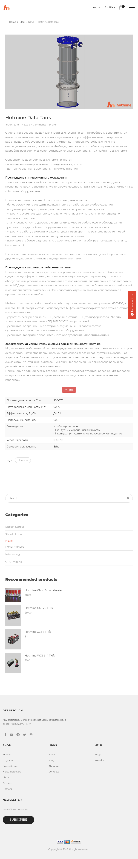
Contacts (54, 771)
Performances (14, 546)
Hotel (52, 754)
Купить (69, 389)
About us (54, 766)
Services (7, 783)
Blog (23, 22)
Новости (23, 460)
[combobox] (97, 7)
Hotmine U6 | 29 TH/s (39, 608)
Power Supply (11, 766)
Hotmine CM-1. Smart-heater (44, 590)
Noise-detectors (12, 771)
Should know (13, 534)
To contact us (132, 305)
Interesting (12, 554)
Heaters (7, 788)
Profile (110, 7)
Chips (6, 777)
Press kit (99, 760)
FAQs (98, 754)
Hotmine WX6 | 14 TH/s (40, 655)
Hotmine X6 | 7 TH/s (38, 631)
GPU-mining (13, 561)
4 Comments (38, 124)
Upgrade (8, 760)
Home (13, 22)
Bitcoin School (14, 526)
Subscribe (18, 819)
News (32, 22)
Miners (6, 754)
